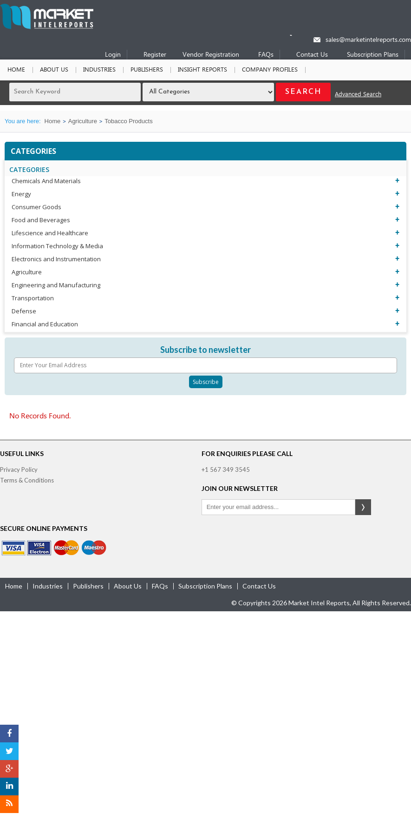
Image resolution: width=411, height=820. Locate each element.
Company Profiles (270, 70)
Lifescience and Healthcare (50, 233)
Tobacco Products (128, 121)
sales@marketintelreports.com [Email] (368, 40)
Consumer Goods (36, 207)
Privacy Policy (19, 469)
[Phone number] (297, 35)
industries (48, 586)
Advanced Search (358, 95)
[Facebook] (9, 733)
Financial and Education (45, 324)
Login (113, 55)
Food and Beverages (41, 220)
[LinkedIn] (9, 786)
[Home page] (46, 27)
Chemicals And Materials (46, 181)
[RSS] (9, 804)
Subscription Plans (372, 55)
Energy (21, 194)
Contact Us (312, 55)
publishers (88, 586)
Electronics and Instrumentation (56, 259)
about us (128, 586)
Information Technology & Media (57, 246)
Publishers (146, 70)
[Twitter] (9, 751)
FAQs (266, 55)
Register (155, 55)
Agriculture (82, 121)
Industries (99, 70)
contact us (259, 586)
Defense (24, 311)
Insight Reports (202, 70)
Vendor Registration (211, 55)
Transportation (33, 298)
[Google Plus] (9, 769)
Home (16, 70)
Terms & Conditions (27, 480)
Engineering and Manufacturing (56, 285)
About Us (54, 70)
